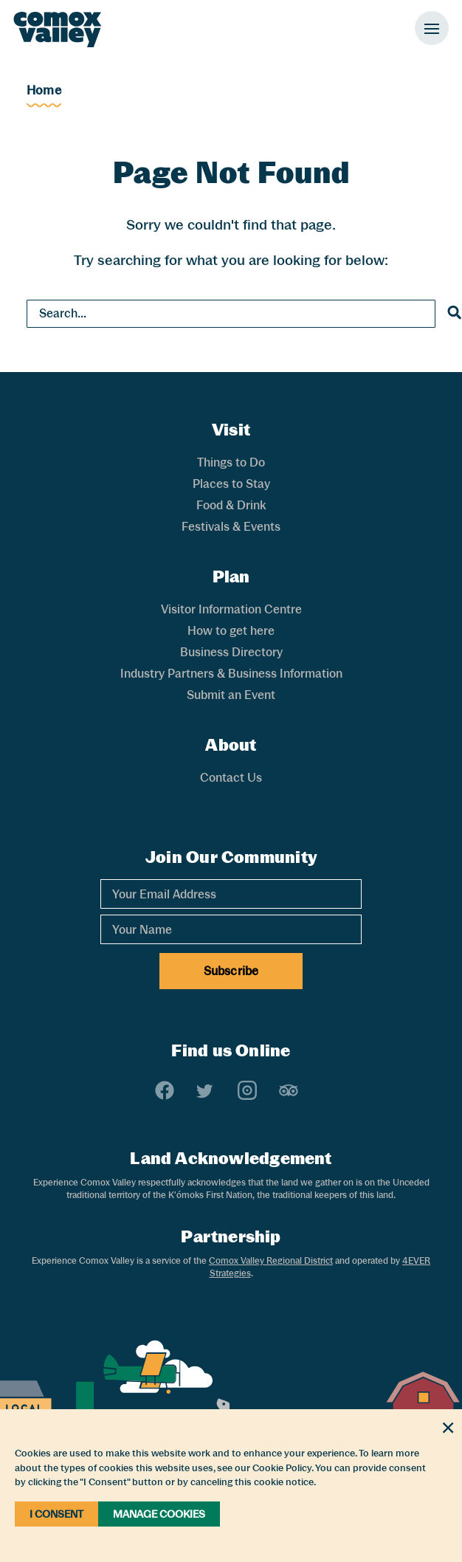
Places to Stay (231, 484)
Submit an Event (231, 695)
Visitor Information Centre (231, 609)
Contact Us (231, 778)
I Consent (56, 1514)
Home (44, 90)
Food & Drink (231, 505)
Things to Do (231, 462)
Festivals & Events (231, 527)
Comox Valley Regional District (271, 1261)
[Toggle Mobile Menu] (432, 28)
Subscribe (231, 971)
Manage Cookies (159, 1514)
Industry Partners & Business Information (231, 674)
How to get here (231, 631)
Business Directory (231, 652)
